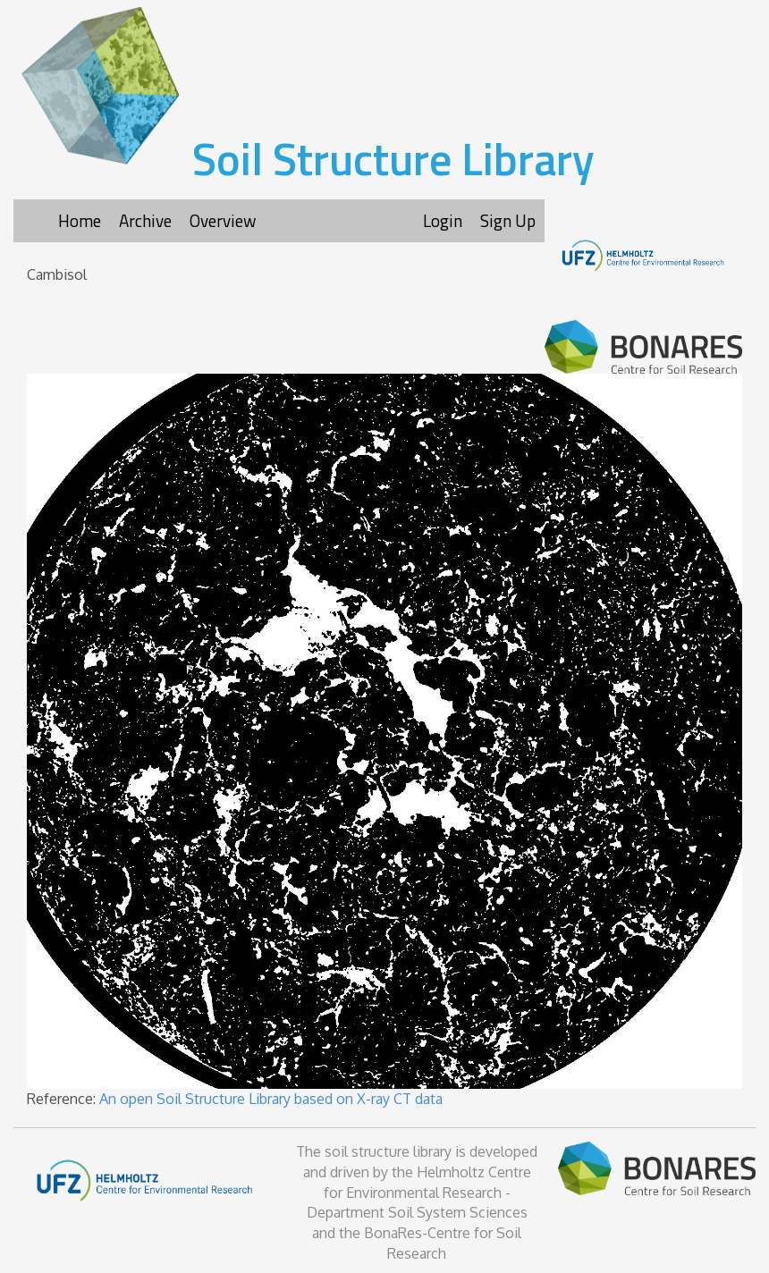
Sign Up (508, 220)
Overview (223, 220)
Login (442, 220)
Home (79, 220)
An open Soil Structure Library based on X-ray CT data (271, 1099)
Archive (145, 220)
